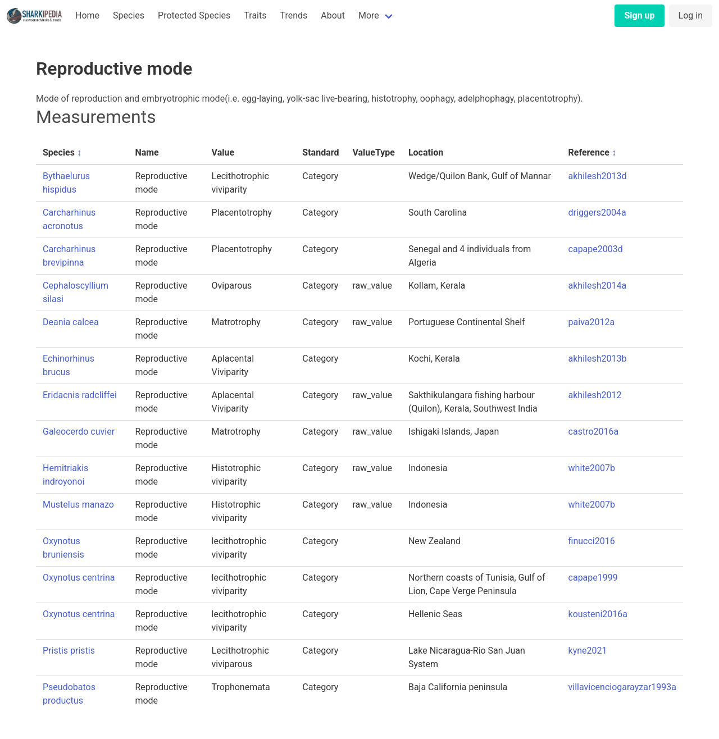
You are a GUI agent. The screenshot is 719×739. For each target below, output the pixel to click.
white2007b (591, 468)
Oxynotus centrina (79, 577)
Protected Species (194, 15)
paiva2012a (591, 322)
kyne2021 (587, 650)
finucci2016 (591, 541)
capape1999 (593, 577)
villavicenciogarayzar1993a (622, 687)
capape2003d (595, 249)
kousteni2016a (597, 614)
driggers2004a (597, 212)
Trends (293, 15)
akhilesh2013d (597, 176)
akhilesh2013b (597, 358)
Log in (691, 15)
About (333, 15)
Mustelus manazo (78, 504)
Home (87, 15)
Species (128, 15)
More (368, 15)
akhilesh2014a (597, 285)
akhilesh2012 (595, 395)
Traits (255, 15)
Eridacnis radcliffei (80, 395)
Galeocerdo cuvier (79, 431)
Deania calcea (71, 322)
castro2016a (593, 431)
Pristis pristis (69, 650)
